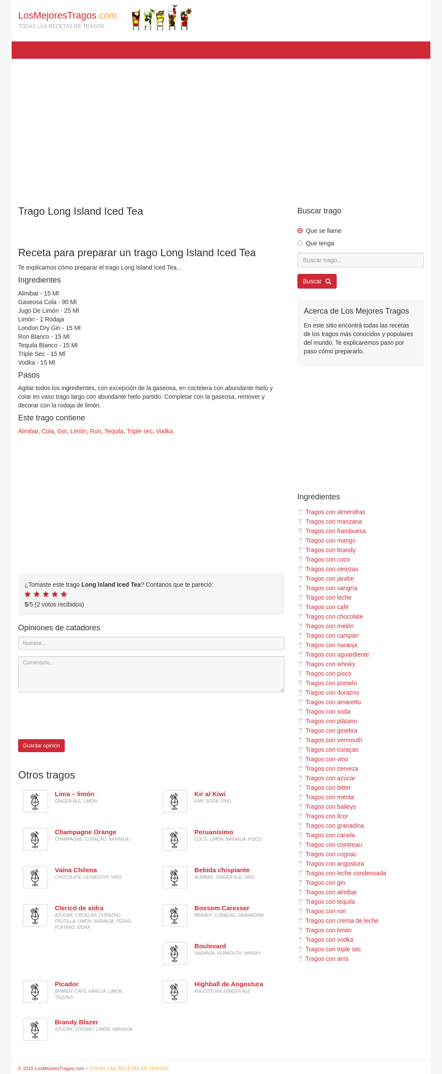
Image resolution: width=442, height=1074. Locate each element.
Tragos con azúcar (326, 778)
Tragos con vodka (325, 939)
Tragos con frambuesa (331, 530)
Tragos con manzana (329, 521)
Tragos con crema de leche (338, 920)
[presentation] (83, 716)
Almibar (28, 431)
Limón (78, 431)
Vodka (164, 431)
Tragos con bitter (324, 787)
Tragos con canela (326, 835)
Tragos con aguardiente (333, 654)
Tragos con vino (322, 759)
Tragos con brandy (326, 550)
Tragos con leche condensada (341, 873)
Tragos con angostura (330, 863)
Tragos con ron (321, 911)
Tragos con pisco (324, 673)
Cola (47, 431)
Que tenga (320, 243)
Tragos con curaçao (328, 749)
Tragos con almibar (327, 892)
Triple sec (140, 431)
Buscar (317, 281)
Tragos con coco (323, 559)
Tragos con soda (323, 711)
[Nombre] (151, 643)
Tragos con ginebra (327, 730)
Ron (95, 431)
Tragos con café (323, 607)
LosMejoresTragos (105, 17)
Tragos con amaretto (329, 702)
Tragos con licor (322, 816)
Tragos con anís (323, 958)
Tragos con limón (324, 930)
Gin (62, 431)
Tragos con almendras (331, 511)
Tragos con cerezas (327, 569)
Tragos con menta (325, 797)
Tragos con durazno (328, 692)
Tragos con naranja (327, 645)
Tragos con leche (324, 597)
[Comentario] (151, 674)
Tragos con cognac (327, 854)
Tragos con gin (321, 882)
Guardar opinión (41, 746)
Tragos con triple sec (329, 949)
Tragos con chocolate (330, 616)
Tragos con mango (326, 540)
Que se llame (323, 230)
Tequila (113, 431)
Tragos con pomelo (327, 683)
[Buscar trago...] (360, 260)
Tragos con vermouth (330, 740)
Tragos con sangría (327, 588)
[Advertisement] (221, 127)
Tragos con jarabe (325, 578)
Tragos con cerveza (327, 768)
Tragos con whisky (326, 664)
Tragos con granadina (330, 825)
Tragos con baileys (326, 806)
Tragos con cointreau (329, 844)
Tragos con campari (328, 635)
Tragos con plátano (327, 721)
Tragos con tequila (326, 901)
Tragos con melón (325, 626)
